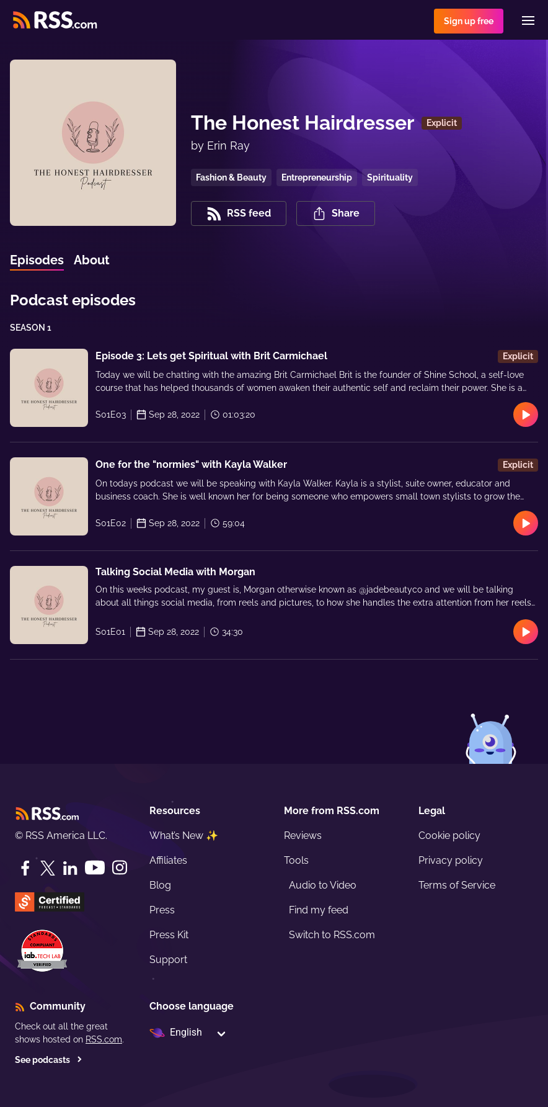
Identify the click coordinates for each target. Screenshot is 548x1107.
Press (162, 910)
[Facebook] (25, 868)
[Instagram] (119, 867)
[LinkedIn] (70, 868)
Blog (160, 885)
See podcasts (48, 1060)
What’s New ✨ (183, 835)
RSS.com (104, 1039)
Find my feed (318, 910)
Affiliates (168, 860)
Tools (296, 860)
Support (168, 960)
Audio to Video (322, 885)
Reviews (303, 835)
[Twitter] (47, 868)
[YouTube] (95, 867)
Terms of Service (456, 885)
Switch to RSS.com (332, 935)
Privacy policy (450, 860)
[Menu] (528, 20)
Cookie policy (449, 835)
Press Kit (168, 935)
